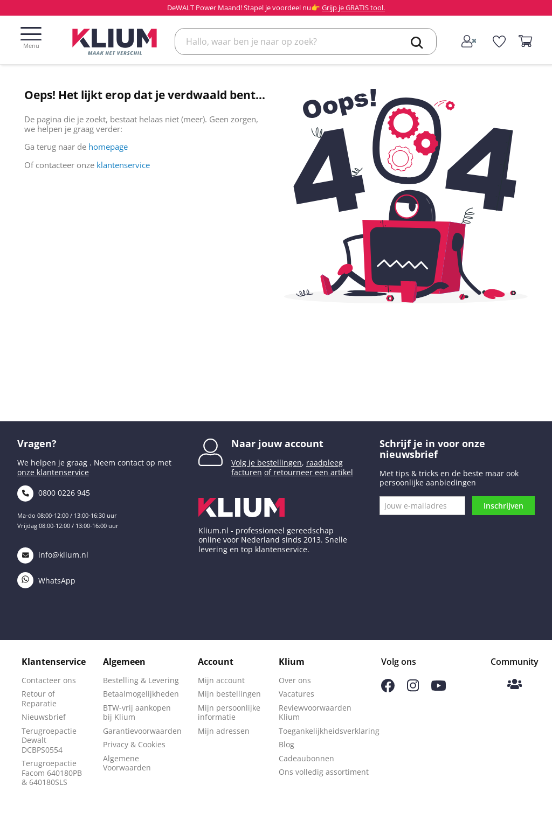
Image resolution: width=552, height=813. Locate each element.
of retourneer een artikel (308, 472)
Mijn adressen (224, 731)
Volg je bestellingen (266, 462)
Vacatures (296, 694)
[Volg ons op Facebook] (388, 689)
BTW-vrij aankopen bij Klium (137, 712)
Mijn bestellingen (229, 694)
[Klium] (114, 40)
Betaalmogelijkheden (141, 694)
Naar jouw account (277, 443)
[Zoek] (306, 41)
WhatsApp (46, 580)
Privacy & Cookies (134, 744)
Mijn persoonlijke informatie (229, 712)
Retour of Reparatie (39, 698)
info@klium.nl (52, 555)
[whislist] (499, 41)
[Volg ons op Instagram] (413, 689)
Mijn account (221, 680)
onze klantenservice (53, 472)
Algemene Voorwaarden (127, 763)
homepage (108, 146)
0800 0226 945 (53, 493)
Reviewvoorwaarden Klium (315, 712)
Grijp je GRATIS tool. (353, 7)
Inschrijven (503, 506)
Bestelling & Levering (141, 680)
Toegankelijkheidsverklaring (329, 731)
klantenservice (123, 164)
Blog (286, 744)
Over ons (295, 680)
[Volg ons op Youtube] (438, 688)
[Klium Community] (515, 685)
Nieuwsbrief (44, 717)
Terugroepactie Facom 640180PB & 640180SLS (52, 772)
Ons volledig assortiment (324, 772)
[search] (417, 42)
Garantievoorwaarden (142, 731)
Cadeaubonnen (306, 758)
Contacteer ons (49, 680)
